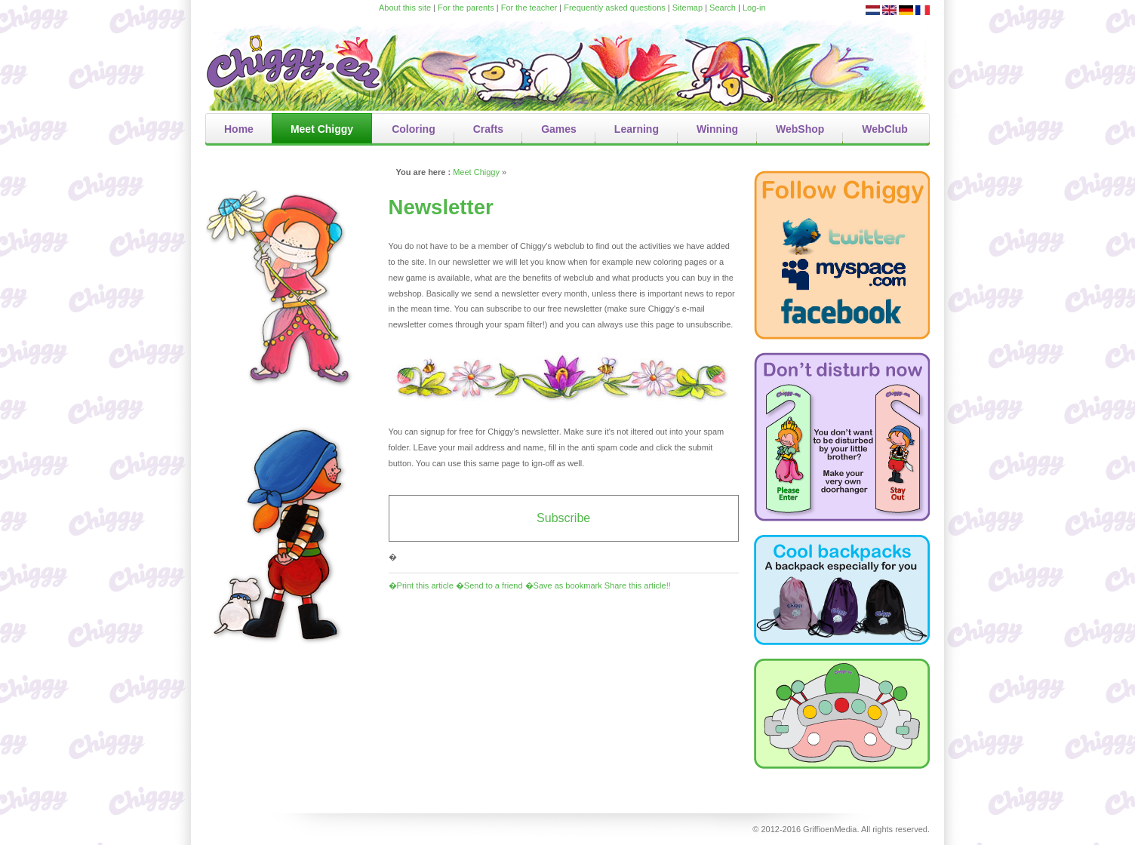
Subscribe (563, 518)
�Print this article (421, 585)
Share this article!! (637, 585)
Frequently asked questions (615, 7)
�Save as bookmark (563, 585)
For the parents (466, 7)
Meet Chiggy (476, 172)
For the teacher (529, 7)
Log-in (754, 7)
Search (722, 7)
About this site (405, 7)
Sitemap (687, 7)
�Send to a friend (489, 585)
